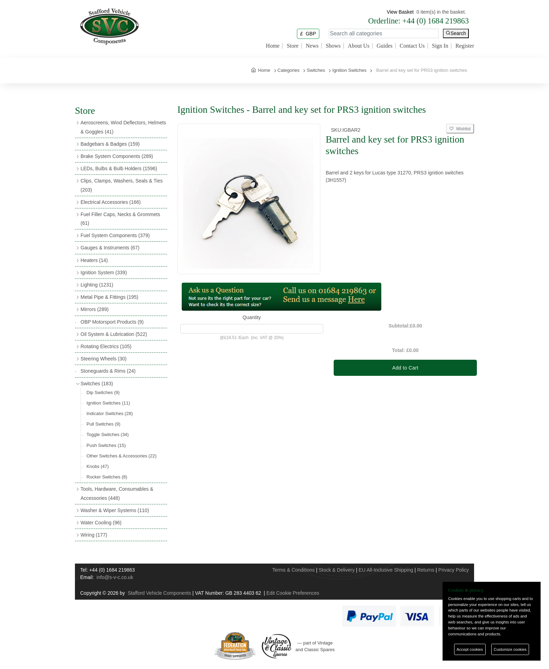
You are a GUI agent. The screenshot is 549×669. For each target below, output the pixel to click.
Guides (384, 46)
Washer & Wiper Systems (115, 510)
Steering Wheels (104, 358)
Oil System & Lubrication (114, 334)
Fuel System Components (115, 235)
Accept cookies (470, 649)
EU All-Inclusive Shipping (386, 570)
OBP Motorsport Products (112, 322)
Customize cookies (510, 649)
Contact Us (412, 46)
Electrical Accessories (111, 202)
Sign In (440, 46)
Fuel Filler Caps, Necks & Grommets (120, 219)
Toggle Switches (107, 434)
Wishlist (460, 128)
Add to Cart (405, 368)
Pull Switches (103, 424)
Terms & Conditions (293, 570)
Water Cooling (101, 522)
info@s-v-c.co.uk (115, 577)
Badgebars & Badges (110, 144)
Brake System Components (117, 156)
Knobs (97, 466)
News (312, 46)
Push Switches (106, 445)
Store (293, 46)
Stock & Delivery (337, 570)
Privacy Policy (453, 570)
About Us (358, 46)
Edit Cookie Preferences (292, 593)
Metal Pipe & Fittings (109, 297)
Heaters (94, 260)
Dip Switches (103, 392)
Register (465, 46)
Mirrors (95, 309)
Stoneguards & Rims (108, 371)
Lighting (97, 285)
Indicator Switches (109, 413)
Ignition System (104, 272)
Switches (97, 383)
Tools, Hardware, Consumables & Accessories (117, 493)
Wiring (94, 535)
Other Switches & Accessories (121, 455)
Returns (425, 570)
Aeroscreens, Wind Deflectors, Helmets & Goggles (123, 127)
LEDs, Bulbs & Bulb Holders (119, 168)
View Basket (400, 12)
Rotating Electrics (106, 346)
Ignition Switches (108, 403)
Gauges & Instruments (110, 247)
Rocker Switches (106, 477)
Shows (333, 46)
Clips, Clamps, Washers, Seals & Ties (121, 185)
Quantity (252, 317)
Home (272, 46)
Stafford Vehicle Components (159, 593)
